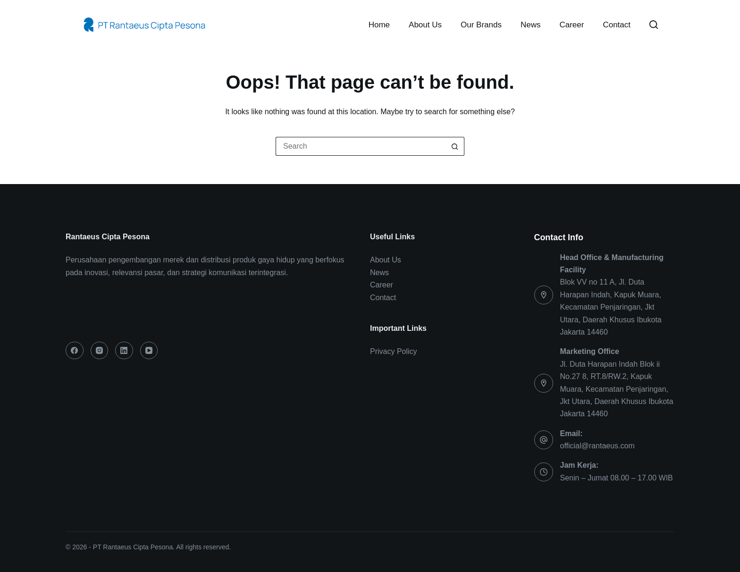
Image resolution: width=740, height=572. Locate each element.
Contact (617, 24)
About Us (425, 24)
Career (571, 24)
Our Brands (481, 24)
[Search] (653, 24)
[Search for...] (361, 146)
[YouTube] (149, 351)
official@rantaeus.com (597, 446)
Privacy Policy (393, 351)
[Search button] (455, 146)
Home (379, 24)
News (531, 24)
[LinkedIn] (124, 351)
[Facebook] (75, 351)
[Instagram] (100, 351)
